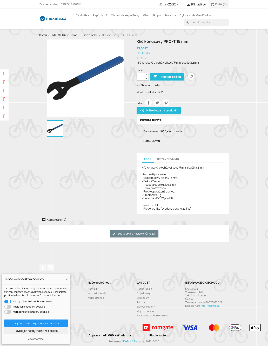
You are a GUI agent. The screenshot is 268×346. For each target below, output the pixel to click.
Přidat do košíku (167, 77)
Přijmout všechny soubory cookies (36, 323)
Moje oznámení (145, 311)
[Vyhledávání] (206, 22)
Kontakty (93, 288)
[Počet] (141, 77)
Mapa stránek (96, 297)
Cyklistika (82, 15)
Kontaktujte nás (97, 293)
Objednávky (143, 293)
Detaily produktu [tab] (168, 159)
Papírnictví (100, 15)
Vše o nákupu (152, 15)
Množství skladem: (147, 92)
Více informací (36, 339)
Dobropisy (143, 297)
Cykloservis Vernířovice (195, 15)
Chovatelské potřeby (125, 15)
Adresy (141, 302)
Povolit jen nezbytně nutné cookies (36, 331)
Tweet (157, 102)
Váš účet (143, 282)
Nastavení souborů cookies (152, 315)
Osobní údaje (144, 288)
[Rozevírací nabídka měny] (173, 5)
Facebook (42, 267)
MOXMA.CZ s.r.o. (132, 341)
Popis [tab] (147, 159)
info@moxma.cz (210, 305)
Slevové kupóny (146, 306)
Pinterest (166, 102)
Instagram (50, 267)
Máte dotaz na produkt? (159, 111)
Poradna (170, 15)
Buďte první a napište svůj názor (134, 234)
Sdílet (148, 102)
